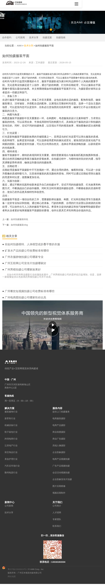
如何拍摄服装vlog (19, 225)
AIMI (19, 45)
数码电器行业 (11, 472)
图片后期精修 (58, 486)
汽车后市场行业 (12, 465)
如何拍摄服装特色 (19, 219)
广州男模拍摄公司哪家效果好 (22, 269)
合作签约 (6, 37)
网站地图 (12, 576)
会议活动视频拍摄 (61, 472)
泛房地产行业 (11, 445)
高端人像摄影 (58, 445)
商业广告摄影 (58, 438)
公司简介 (56, 505)
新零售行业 (10, 418)
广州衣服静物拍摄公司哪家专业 (23, 256)
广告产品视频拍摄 (61, 465)
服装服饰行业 (11, 411)
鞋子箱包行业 (11, 432)
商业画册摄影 (58, 432)
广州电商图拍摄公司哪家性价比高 (25, 297)
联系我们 (56, 526)
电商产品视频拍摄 (61, 459)
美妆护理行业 (11, 459)
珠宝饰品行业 (11, 452)
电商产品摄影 (58, 425)
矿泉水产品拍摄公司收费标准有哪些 (26, 250)
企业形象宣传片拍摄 (62, 479)
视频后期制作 (58, 492)
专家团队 (56, 519)
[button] (100, 4)
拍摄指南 (60, 37)
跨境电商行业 (11, 438)
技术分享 (33, 37)
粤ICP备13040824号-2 (18, 569)
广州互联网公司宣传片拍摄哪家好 (25, 263)
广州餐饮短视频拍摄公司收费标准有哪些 (29, 291)
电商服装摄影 (58, 418)
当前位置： (10, 45)
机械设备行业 (11, 425)
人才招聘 (56, 512)
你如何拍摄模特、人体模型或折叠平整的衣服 (32, 244)
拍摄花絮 (47, 37)
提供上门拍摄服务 (61, 411)
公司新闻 (20, 37)
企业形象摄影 (58, 452)
